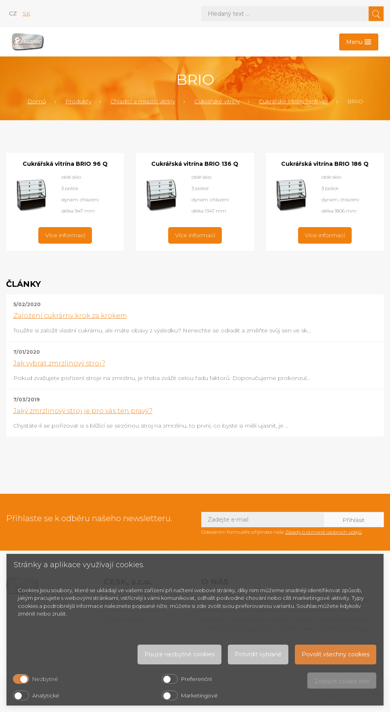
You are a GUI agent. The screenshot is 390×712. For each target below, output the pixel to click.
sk (26, 13)
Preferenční (196, 679)
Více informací (65, 235)
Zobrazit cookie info (341, 681)
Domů (36, 101)
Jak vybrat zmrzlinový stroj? (59, 363)
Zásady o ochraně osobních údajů (323, 532)
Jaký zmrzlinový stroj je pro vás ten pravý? (82, 411)
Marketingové (199, 695)
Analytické (45, 695)
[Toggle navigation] (358, 41)
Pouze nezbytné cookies (179, 654)
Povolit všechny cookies (335, 654)
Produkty (78, 101)
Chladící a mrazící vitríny (143, 101)
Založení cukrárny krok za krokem (70, 315)
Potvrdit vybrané (258, 654)
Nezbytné (45, 679)
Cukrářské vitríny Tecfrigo (293, 101)
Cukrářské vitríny (217, 101)
